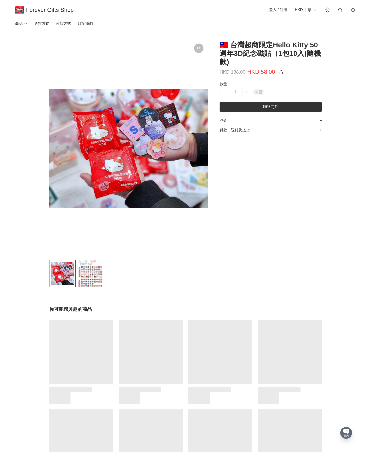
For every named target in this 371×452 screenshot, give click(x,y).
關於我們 (85, 24)
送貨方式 (41, 24)
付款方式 (63, 24)
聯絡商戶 (270, 107)
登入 (278, 10)
